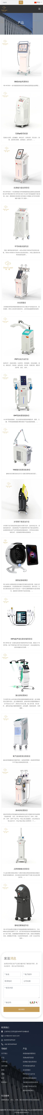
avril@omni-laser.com (11, 1036)
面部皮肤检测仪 (21, 580)
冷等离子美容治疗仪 (21, 522)
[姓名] (12, 974)
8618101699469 (9, 1040)
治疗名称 (4, 1066)
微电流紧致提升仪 (22, 925)
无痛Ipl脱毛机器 (21, 133)
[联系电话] (12, 981)
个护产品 (4, 1062)
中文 (37, 2)
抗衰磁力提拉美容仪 (21, 188)
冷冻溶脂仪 (21, 303)
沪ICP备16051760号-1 (21, 1112)
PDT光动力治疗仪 (22, 359)
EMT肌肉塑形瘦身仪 (21, 415)
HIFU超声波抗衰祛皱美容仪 (21, 639)
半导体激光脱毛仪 (22, 246)
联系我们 (4, 1082)
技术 (2, 1078)
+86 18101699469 (10, 1044)
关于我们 (4, 1053)
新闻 (2, 1070)
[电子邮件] (31, 974)
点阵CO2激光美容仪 (21, 869)
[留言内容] (21, 991)
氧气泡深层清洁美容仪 (21, 756)
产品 (2, 1058)
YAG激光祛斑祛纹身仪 (21, 470)
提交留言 (22, 1009)
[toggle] (39, 8)
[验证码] (16, 1002)
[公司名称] (31, 981)
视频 (2, 1074)
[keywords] (10, 2)
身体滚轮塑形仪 (21, 810)
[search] (21, 2)
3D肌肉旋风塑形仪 (21, 82)
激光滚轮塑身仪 (21, 695)
